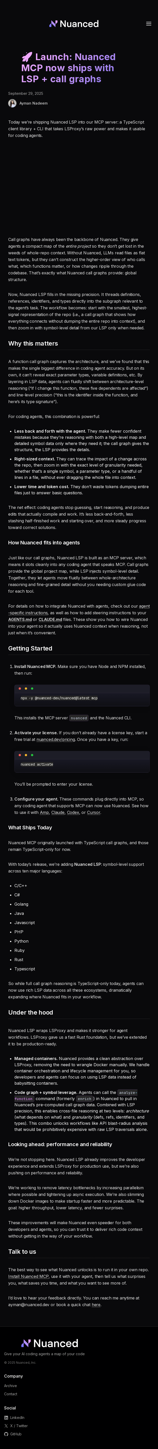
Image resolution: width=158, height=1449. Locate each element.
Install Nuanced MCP (28, 1276)
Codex (73, 812)
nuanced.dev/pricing (55, 739)
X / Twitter (16, 1426)
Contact (10, 1394)
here (96, 1304)
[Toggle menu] (149, 23)
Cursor (93, 812)
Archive (10, 1385)
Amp (44, 812)
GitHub (13, 1434)
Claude (57, 812)
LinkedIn (14, 1417)
